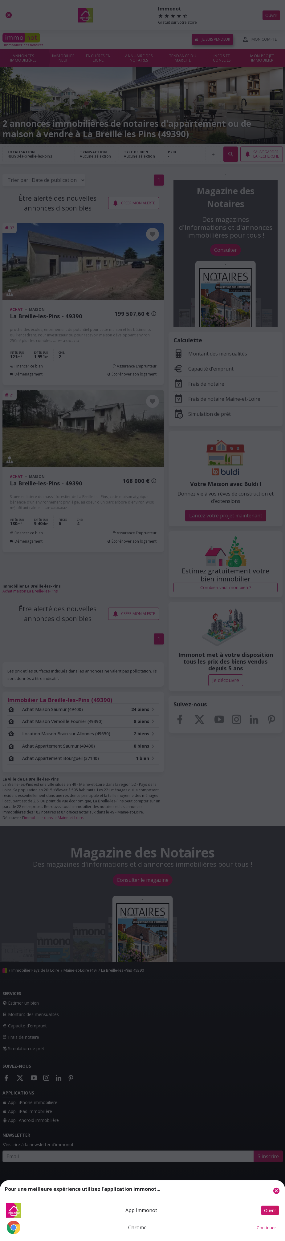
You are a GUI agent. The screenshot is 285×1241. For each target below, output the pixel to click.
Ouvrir (270, 1210)
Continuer (266, 1228)
